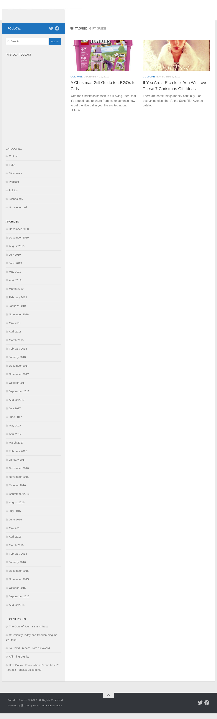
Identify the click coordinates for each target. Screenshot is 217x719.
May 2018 (15, 328)
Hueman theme (54, 711)
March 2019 (16, 294)
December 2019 (19, 243)
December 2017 (19, 371)
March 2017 (16, 448)
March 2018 (16, 345)
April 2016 (15, 542)
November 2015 (19, 584)
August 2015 (16, 610)
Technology (16, 204)
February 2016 (18, 559)
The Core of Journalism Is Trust (28, 632)
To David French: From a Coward (29, 653)
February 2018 (18, 354)
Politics (13, 195)
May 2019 (15, 277)
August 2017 (16, 405)
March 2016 (16, 550)
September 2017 (19, 396)
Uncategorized (18, 213)
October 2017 (17, 388)
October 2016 (17, 490)
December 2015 (19, 576)
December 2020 (19, 234)
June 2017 (15, 422)
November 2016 (19, 482)
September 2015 (19, 601)
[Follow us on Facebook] (57, 34)
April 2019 (15, 285)
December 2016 (19, 473)
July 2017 (15, 414)
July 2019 (15, 260)
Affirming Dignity (19, 662)
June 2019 (15, 268)
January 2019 (17, 311)
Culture (76, 82)
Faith (12, 170)
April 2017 (15, 439)
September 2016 (19, 499)
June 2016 (15, 525)
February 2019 (18, 302)
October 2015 (17, 593)
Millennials (15, 178)
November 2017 (19, 379)
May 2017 (15, 431)
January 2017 (17, 465)
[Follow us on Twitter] (51, 34)
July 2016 (15, 516)
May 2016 (15, 533)
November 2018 (19, 320)
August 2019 (16, 251)
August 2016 (16, 507)
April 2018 (15, 337)
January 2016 (17, 567)
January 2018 (17, 362)
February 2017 (18, 456)
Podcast (14, 187)
